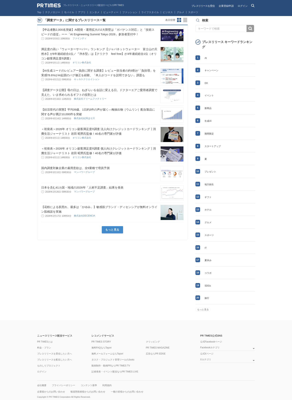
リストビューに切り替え (185, 20)
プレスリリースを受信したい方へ (54, 353)
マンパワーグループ (84, 172)
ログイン (243, 5)
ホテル (208, 209)
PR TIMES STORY (101, 341)
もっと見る (112, 229)
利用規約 (107, 385)
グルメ (180, 12)
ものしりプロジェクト (48, 365)
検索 (250, 28)
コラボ (208, 273)
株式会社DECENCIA (85, 215)
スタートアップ (213, 146)
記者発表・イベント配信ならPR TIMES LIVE (115, 371)
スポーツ (193, 12)
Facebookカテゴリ (210, 347)
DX (206, 83)
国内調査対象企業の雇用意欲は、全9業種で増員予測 (75, 168)
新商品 (208, 108)
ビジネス (168, 12)
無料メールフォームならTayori (107, 353)
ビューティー (110, 12)
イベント (209, 95)
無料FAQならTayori (102, 347)
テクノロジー (52, 12)
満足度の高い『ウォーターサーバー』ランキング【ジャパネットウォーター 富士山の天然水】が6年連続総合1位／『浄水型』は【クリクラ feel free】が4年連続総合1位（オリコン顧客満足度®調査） (99, 53)
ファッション (129, 12)
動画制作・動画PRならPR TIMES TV (111, 365)
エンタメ (94, 12)
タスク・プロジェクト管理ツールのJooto (113, 359)
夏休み (208, 260)
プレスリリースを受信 (203, 5)
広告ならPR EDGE (156, 353)
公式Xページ (206, 353)
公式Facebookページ (211, 341)
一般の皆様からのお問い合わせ (127, 391)
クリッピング (153, 341)
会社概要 (41, 385)
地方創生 (209, 184)
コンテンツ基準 (89, 385)
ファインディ (80, 38)
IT (206, 248)
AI (206, 58)
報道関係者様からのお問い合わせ (87, 391)
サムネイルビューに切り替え (179, 20)
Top (39, 12)
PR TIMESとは (45, 341)
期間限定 (209, 133)
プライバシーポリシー (63, 385)
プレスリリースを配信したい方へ (54, 359)
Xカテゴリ (205, 359)
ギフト (208, 197)
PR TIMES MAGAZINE (158, 347)
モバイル (69, 12)
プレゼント (210, 171)
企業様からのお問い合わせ (51, 391)
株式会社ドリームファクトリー (90, 98)
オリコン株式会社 (82, 62)
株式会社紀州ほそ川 (84, 118)
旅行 (207, 298)
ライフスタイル (150, 12)
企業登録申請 (226, 5)
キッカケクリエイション (87, 79)
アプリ (82, 12)
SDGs (208, 285)
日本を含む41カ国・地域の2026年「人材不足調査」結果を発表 (82, 187)
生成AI (208, 121)
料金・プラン (44, 347)
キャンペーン (211, 70)
